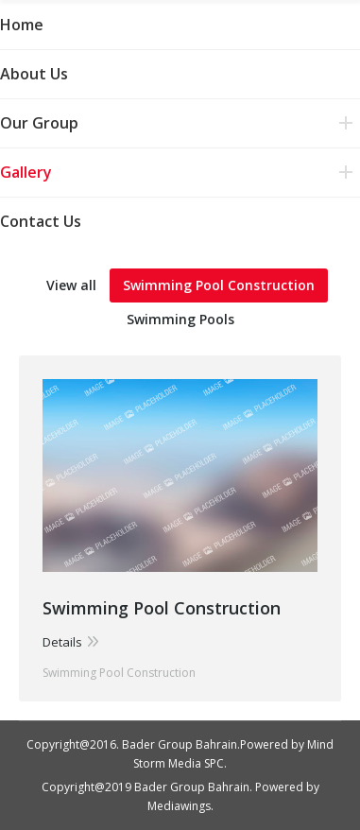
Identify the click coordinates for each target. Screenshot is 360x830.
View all (71, 285)
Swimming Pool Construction (219, 285)
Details (62, 641)
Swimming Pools (180, 319)
